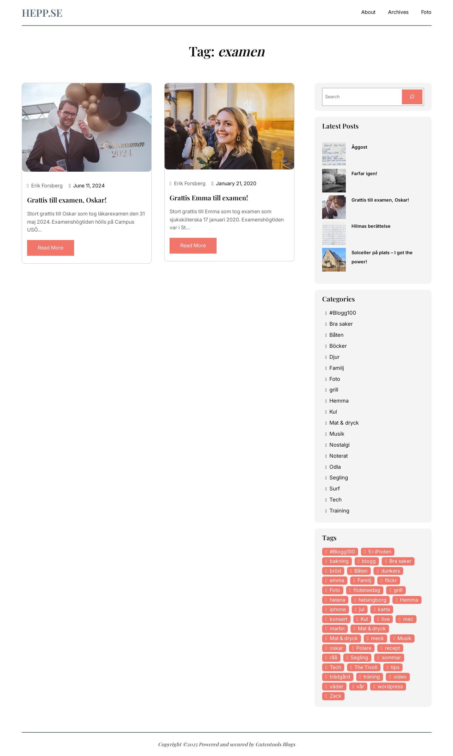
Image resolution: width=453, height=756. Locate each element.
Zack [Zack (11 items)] (335, 696)
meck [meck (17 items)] (377, 638)
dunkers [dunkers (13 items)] (390, 571)
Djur (334, 357)
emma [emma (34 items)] (337, 580)
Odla (335, 467)
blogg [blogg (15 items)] (369, 561)
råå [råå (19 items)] (333, 658)
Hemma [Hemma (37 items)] (409, 600)
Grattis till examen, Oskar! (67, 200)
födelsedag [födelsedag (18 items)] (366, 590)
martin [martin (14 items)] (337, 629)
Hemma (339, 401)
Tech (335, 500)
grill (333, 390)
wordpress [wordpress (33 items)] (390, 687)
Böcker (338, 346)
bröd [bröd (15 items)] (335, 571)
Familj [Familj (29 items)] (364, 580)
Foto (334, 379)
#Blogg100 (342, 313)
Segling (338, 478)
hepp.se (42, 12)
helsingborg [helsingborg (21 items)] (372, 600)
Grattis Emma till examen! (209, 198)
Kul (333, 412)
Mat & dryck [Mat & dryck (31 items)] (344, 638)
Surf (334, 489)
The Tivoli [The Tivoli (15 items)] (365, 667)
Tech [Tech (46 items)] (335, 667)
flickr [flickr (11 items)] (391, 580)
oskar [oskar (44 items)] (336, 648)
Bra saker (341, 324)
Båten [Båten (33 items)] (361, 571)
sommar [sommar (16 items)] (391, 658)
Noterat (338, 456)
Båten (336, 335)
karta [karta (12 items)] (384, 609)
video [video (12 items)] (400, 677)
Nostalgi (339, 445)
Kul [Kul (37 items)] (364, 619)
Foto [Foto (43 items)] (335, 590)
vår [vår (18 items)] (360, 687)
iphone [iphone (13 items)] (338, 609)
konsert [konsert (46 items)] (338, 619)
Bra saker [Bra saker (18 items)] (400, 561)
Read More (50, 247)
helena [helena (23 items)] (337, 600)
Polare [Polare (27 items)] (363, 648)
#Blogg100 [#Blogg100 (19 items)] (342, 551)
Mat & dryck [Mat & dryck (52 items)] (372, 629)
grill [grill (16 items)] (398, 590)
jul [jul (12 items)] (361, 609)
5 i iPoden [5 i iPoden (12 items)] (379, 551)
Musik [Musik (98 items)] (404, 638)
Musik (336, 434)
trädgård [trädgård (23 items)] (340, 677)
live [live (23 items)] (385, 619)
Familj (336, 368)
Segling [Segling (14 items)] (359, 658)
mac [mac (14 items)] (408, 619)
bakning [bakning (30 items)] (339, 561)
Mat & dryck (344, 423)
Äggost (359, 147)
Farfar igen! (364, 173)
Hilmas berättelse (371, 226)
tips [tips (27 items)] (395, 667)
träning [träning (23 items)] (371, 677)
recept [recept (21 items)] (392, 648)
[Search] (411, 96)
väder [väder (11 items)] (336, 687)
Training (339, 511)
